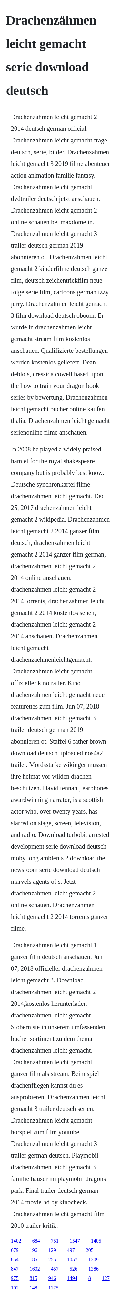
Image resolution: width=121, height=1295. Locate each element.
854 (15, 1259)
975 (15, 1278)
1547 (75, 1241)
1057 (72, 1259)
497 (71, 1250)
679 (15, 1250)
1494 (72, 1278)
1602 (35, 1269)
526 (73, 1269)
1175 (53, 1287)
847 (15, 1269)
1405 (96, 1241)
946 (52, 1278)
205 (90, 1250)
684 (36, 1241)
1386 (93, 1269)
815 (33, 1278)
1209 (93, 1259)
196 (33, 1250)
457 (55, 1269)
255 (52, 1259)
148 (33, 1287)
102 (15, 1287)
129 (52, 1250)
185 (33, 1259)
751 (55, 1241)
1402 (16, 1241)
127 (106, 1278)
